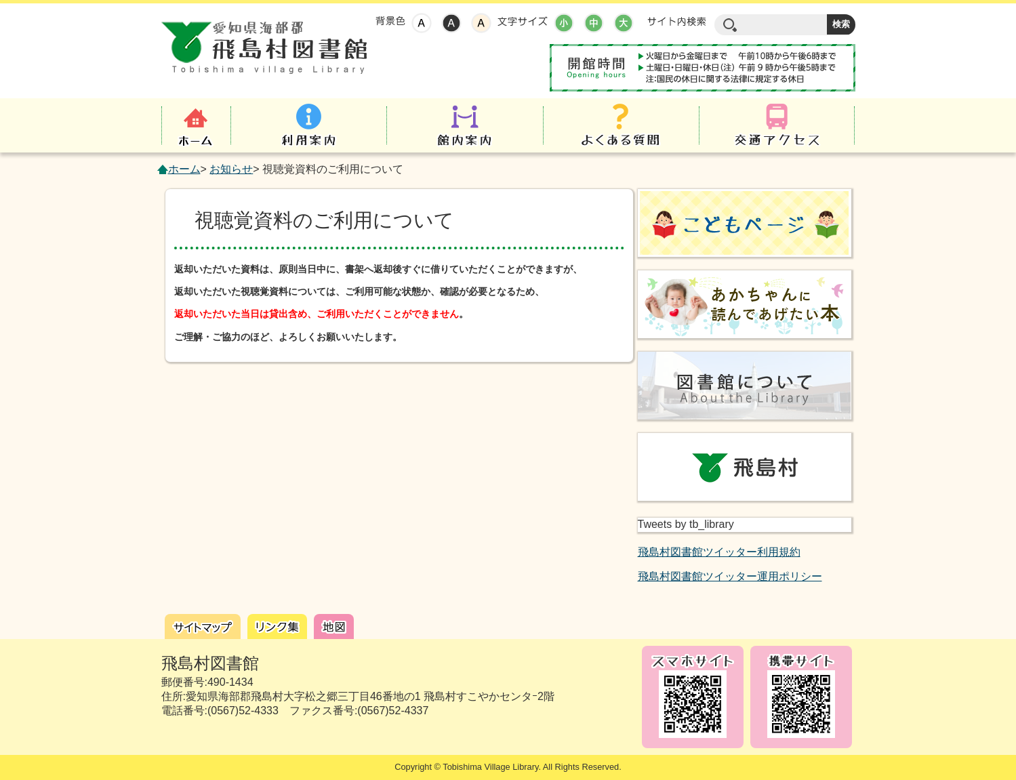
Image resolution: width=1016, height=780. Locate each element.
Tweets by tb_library (686, 524)
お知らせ (231, 169)
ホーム (184, 169)
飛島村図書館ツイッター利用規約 (719, 552)
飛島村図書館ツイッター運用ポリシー (730, 576)
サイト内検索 (676, 21)
